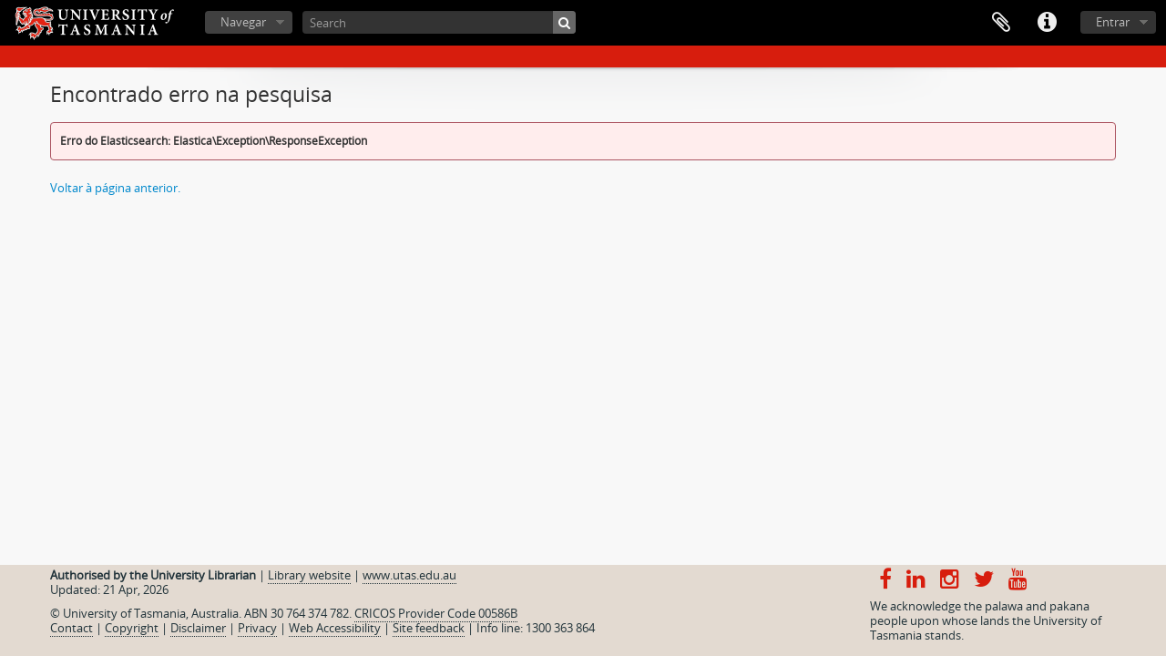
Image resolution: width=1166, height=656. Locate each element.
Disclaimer (198, 628)
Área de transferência (1001, 23)
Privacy (257, 628)
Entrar (1113, 22)
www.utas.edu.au (409, 575)
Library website (309, 575)
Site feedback (429, 628)
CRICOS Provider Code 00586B (435, 613)
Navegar (243, 22)
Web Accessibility (335, 628)
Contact (71, 628)
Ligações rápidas (1046, 23)
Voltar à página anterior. (115, 187)
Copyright (132, 628)
